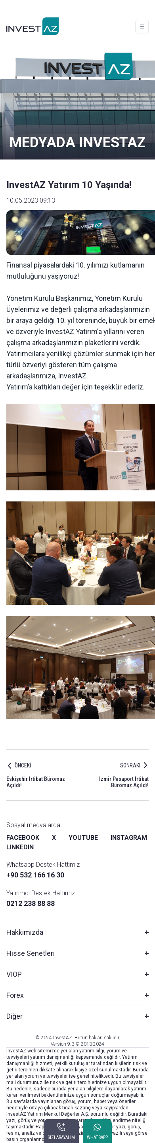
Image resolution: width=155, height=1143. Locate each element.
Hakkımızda (24, 932)
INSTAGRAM (129, 837)
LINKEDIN (20, 847)
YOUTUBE (83, 837)
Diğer (14, 1016)
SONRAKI (130, 765)
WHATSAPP (97, 1137)
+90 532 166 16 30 (35, 875)
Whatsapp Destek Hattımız (43, 864)
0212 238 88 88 (30, 903)
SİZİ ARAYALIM (61, 1137)
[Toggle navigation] (142, 26)
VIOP (14, 974)
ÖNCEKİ (23, 765)
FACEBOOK (22, 837)
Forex (15, 995)
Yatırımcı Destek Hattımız (40, 893)
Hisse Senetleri (30, 953)
